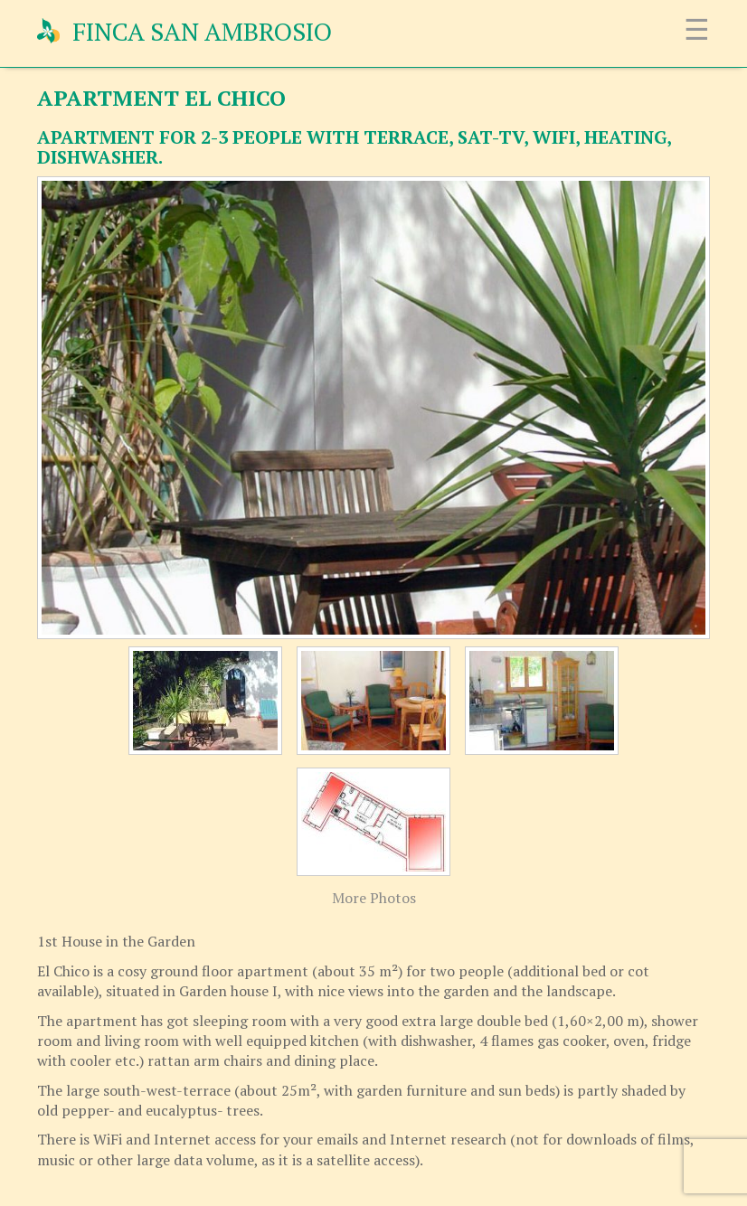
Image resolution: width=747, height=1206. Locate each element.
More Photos (374, 898)
